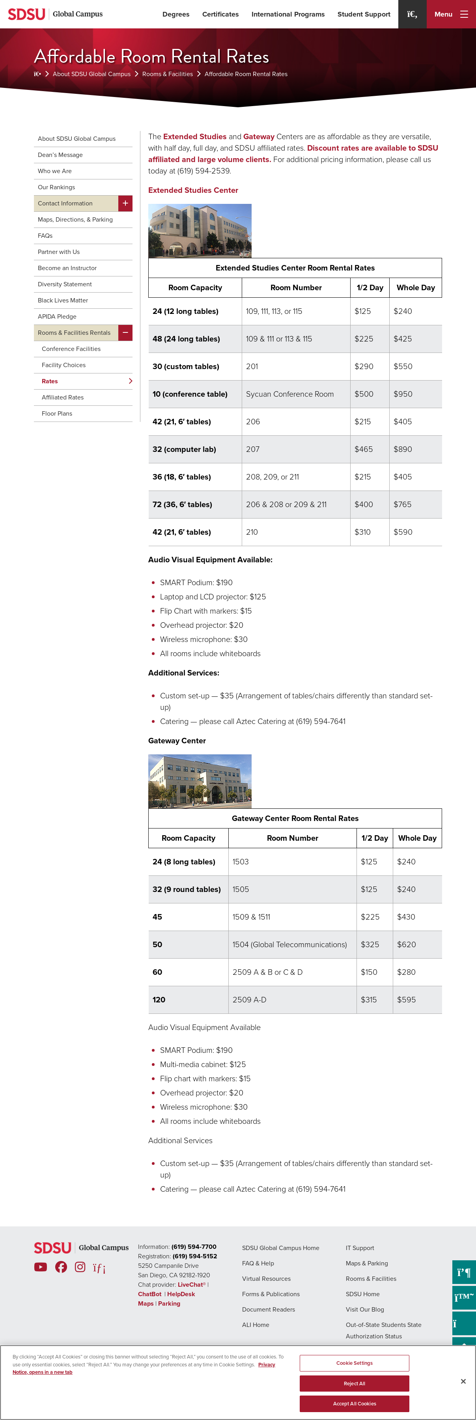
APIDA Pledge (57, 316)
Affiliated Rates (63, 397)
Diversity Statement (65, 284)
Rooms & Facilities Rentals (74, 332)
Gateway (258, 136)
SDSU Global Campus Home (280, 1247)
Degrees (176, 14)
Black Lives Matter (63, 300)
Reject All (354, 1383)
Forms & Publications (271, 1294)
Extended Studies (195, 136)
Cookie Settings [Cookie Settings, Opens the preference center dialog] (354, 1363)
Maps (146, 1303)
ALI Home (255, 1324)
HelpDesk (182, 1294)
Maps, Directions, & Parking (75, 219)
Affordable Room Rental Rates (246, 73)
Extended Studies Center (193, 190)
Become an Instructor (67, 267)
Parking (169, 1303)
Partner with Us (59, 251)
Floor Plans (57, 413)
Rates (50, 381)
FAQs (45, 235)
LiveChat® (192, 1284)
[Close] (463, 1381)
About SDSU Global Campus (92, 73)
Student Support (364, 14)
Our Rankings (56, 187)
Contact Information (65, 203)
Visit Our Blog (365, 1309)
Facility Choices (64, 364)
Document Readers (268, 1309)
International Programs (288, 14)
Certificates (220, 14)
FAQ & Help (258, 1263)
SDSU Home (363, 1294)
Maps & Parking (367, 1263)
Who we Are (55, 170)
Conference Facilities (71, 348)
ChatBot (150, 1294)
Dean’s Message (60, 154)
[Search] (412, 14)
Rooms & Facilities (167, 73)
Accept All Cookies (354, 1403)
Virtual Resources (266, 1278)
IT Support (360, 1247)
